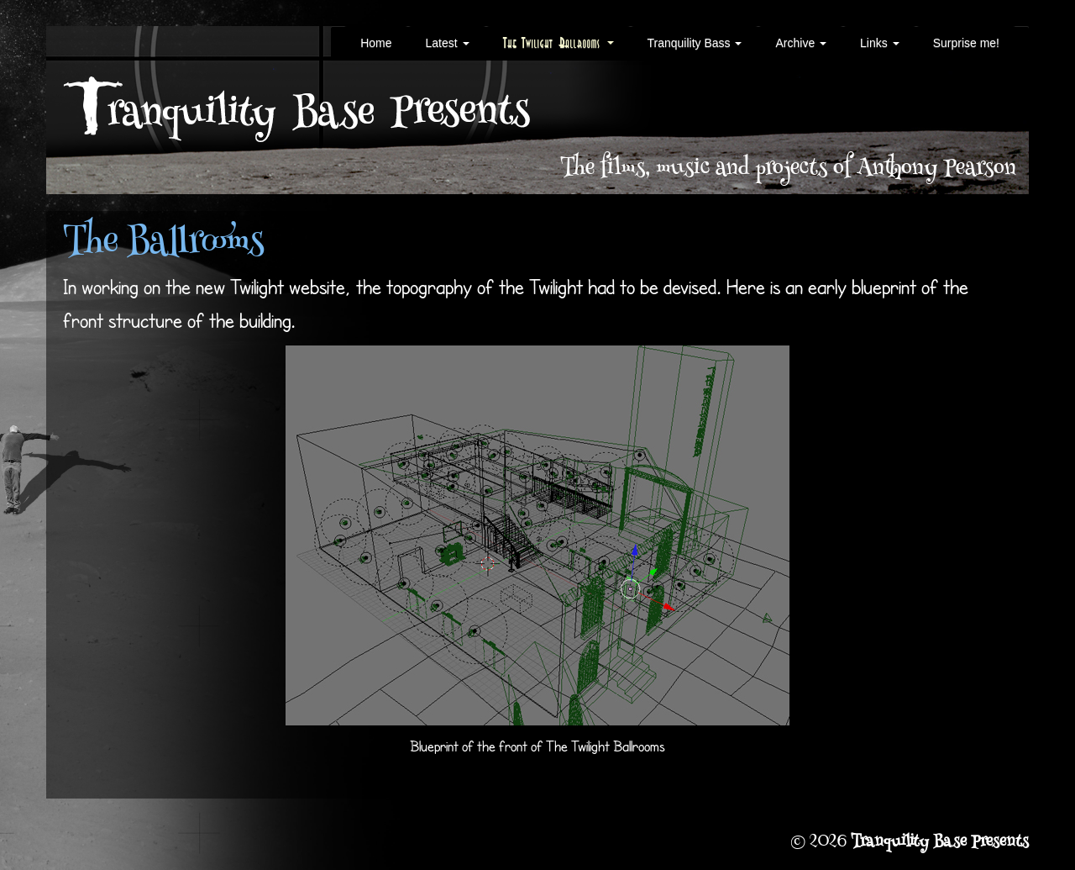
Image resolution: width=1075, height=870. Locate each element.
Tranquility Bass (695, 43)
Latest (447, 43)
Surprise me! (966, 43)
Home (375, 43)
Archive (800, 43)
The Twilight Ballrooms (558, 42)
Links (879, 43)
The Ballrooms (163, 244)
